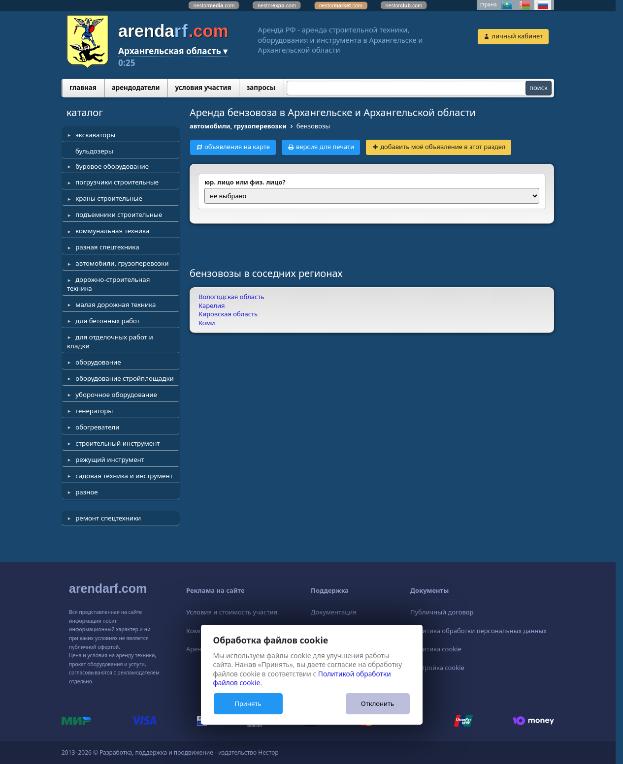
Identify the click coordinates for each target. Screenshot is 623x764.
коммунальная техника (112, 230)
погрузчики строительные (117, 182)
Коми (206, 322)
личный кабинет (517, 35)
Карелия (211, 305)
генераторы (94, 410)
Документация (334, 612)
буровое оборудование (112, 166)
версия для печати (325, 146)
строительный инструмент (117, 443)
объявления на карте (237, 146)
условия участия (203, 87)
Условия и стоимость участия (231, 612)
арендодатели (136, 87)
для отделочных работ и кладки (110, 341)
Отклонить (377, 703)
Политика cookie (435, 648)
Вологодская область (231, 296)
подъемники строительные (118, 214)
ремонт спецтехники (108, 518)
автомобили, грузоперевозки (121, 263)
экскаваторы (95, 134)
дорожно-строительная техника (108, 284)
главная (83, 87)
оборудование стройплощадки (124, 378)
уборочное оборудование (116, 394)
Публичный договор (441, 612)
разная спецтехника (107, 247)
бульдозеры (94, 151)
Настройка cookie (437, 667)
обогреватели (97, 427)
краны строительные (108, 198)
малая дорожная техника (115, 304)
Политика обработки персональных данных (478, 630)
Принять (247, 703)
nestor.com (214, 5)
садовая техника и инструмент (124, 475)
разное (86, 492)
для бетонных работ (107, 320)
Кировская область (228, 313)
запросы (260, 87)
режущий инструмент (109, 459)
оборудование (98, 362)
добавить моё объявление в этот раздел (442, 146)
